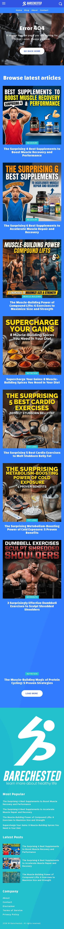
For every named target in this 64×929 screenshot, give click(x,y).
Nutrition (32, 373)
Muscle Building (32, 296)
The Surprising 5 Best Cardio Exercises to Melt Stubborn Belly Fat (32, 454)
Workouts (32, 597)
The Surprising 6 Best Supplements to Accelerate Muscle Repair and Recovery (32, 229)
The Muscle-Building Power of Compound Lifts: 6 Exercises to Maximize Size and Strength (32, 305)
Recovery (32, 143)
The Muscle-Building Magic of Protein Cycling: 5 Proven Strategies (32, 681)
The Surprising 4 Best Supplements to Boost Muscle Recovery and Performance (32, 152)
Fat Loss (32, 447)
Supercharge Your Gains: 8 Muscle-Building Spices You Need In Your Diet (32, 381)
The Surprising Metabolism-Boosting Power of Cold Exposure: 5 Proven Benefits (32, 529)
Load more (32, 693)
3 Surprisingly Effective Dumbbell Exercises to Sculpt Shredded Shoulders (32, 606)
